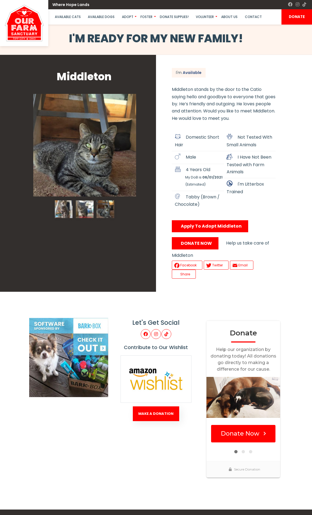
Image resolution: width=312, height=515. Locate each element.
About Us (229, 16)
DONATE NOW (196, 243)
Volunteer (205, 16)
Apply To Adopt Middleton (211, 226)
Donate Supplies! (174, 16)
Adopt (127, 16)
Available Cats (68, 16)
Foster (146, 16)
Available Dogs (101, 16)
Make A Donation (155, 413)
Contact (253, 16)
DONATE (297, 16)
